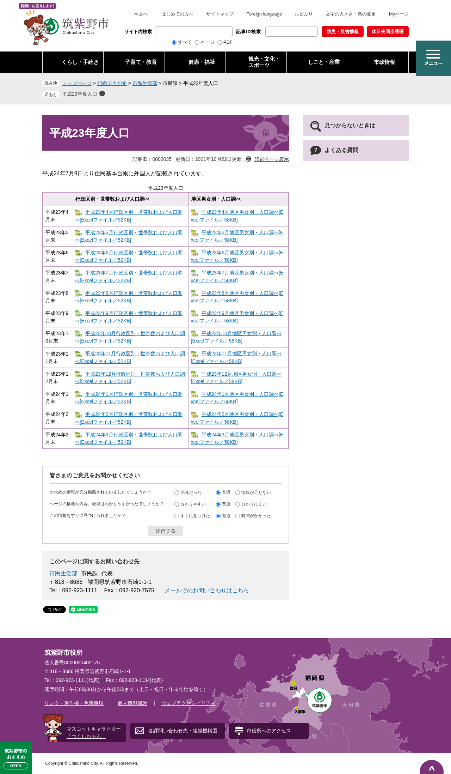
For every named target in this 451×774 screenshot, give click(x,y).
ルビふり (304, 14)
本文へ (141, 14)
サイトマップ (220, 14)
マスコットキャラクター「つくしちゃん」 (94, 732)
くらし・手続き (80, 62)
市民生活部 (144, 83)
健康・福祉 (202, 62)
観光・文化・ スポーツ (264, 62)
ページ (208, 42)
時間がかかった (256, 515)
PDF (228, 42)
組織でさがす (112, 83)
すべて (185, 42)
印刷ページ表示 (271, 159)
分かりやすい (193, 504)
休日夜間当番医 (388, 31)
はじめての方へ (177, 14)
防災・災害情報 (343, 31)
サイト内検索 (138, 31)
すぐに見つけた (195, 515)
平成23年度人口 (79, 94)
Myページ (399, 14)
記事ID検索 (248, 31)
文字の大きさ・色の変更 (351, 14)
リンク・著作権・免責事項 (74, 703)
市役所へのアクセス (269, 730)
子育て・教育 (141, 62)
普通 (226, 492)
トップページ (77, 83)
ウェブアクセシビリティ (188, 703)
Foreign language (264, 14)
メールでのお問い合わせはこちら (207, 590)
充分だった (191, 492)
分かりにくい (254, 504)
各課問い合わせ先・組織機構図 (182, 730)
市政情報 (384, 62)
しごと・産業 (324, 62)
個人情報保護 (132, 703)
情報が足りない (256, 492)
